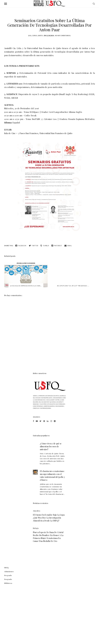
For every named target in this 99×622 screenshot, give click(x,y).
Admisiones (9, 571)
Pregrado (8, 575)
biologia (36, 528)
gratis (40, 36)
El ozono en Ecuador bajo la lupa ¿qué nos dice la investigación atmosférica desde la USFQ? (49, 517)
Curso (34, 36)
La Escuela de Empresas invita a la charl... (26, 286)
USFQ (6, 567)
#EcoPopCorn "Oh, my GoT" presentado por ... (74, 286)
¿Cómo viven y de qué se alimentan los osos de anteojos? (51, 446)
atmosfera (36, 511)
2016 (29, 36)
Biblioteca (8, 583)
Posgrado (8, 579)
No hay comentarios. (63, 36)
